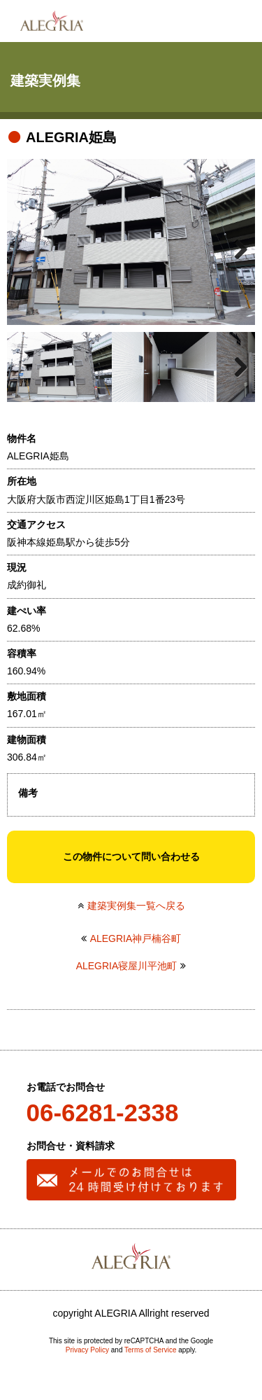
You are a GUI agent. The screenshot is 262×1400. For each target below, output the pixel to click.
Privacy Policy (87, 1350)
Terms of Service (150, 1350)
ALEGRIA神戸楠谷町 (136, 938)
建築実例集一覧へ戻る (136, 905)
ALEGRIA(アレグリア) (51, 21)
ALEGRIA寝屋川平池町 (126, 965)
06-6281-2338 (103, 1112)
